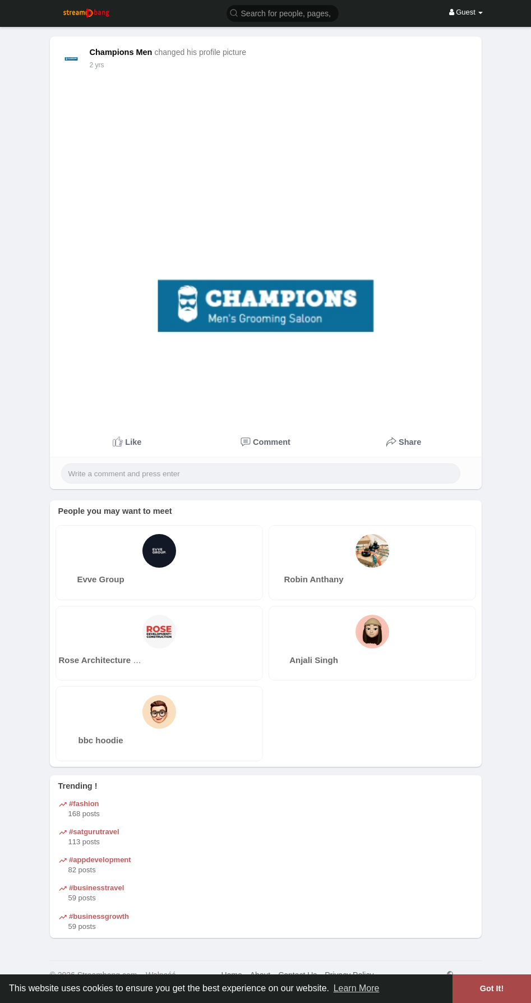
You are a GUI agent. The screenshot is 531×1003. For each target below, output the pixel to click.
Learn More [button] (357, 988)
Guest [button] (466, 12)
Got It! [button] (492, 988)
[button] (283, 12)
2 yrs (97, 65)
